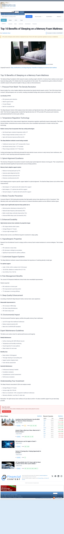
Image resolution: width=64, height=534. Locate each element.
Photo (47, 64)
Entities (5, 495)
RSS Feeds (11, 14)
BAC (44, 425)
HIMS (28, 436)
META (45, 429)
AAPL (25, 446)
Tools (21, 20)
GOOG (45, 427)
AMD (44, 423)
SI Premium (7, 14)
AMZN (25, 436)
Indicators (59, 16)
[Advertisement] (20, 6)
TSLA (44, 437)
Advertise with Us (4, 497)
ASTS (28, 468)
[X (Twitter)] (52, 477)
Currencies (21, 23)
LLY (30, 436)
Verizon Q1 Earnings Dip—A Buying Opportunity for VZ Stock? (28, 452)
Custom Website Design (39, 498)
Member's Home (7, 494)
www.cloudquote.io (43, 475)
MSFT (44, 431)
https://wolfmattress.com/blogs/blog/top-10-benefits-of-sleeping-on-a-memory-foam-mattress (34, 67)
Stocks (10, 20)
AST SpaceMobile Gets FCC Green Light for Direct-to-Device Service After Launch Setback (28, 463)
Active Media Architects (47, 498)
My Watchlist (49, 16)
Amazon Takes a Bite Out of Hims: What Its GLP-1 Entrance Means (28, 431)
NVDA (45, 433)
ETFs (16, 20)
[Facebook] (55, 477)
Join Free (2, 14)
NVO (32, 436)
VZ (25, 457)
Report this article (6, 411)
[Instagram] (61, 477)
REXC (35, 425)
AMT (25, 468)
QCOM (28, 446)
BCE (30, 468)
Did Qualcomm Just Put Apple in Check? (26, 441)
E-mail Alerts (16, 14)
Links (2, 495)
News (15, 23)
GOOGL (33, 468)
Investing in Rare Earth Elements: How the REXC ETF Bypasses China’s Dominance (27, 420)
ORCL (45, 435)
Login (23, 14)
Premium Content (14, 494)
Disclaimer (15, 497)
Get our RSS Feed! (58, 498)
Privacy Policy (40, 478)
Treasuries (34, 23)
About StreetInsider (10, 495)
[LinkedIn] (58, 477)
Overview (10, 23)
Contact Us (10, 497)
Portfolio (20, 14)
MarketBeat (18, 425)
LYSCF (31, 425)
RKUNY (36, 468)
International (27, 23)
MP (33, 425)
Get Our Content (18, 495)
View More (39, 416)
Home (2, 494)
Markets (3, 20)
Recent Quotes (38, 16)
